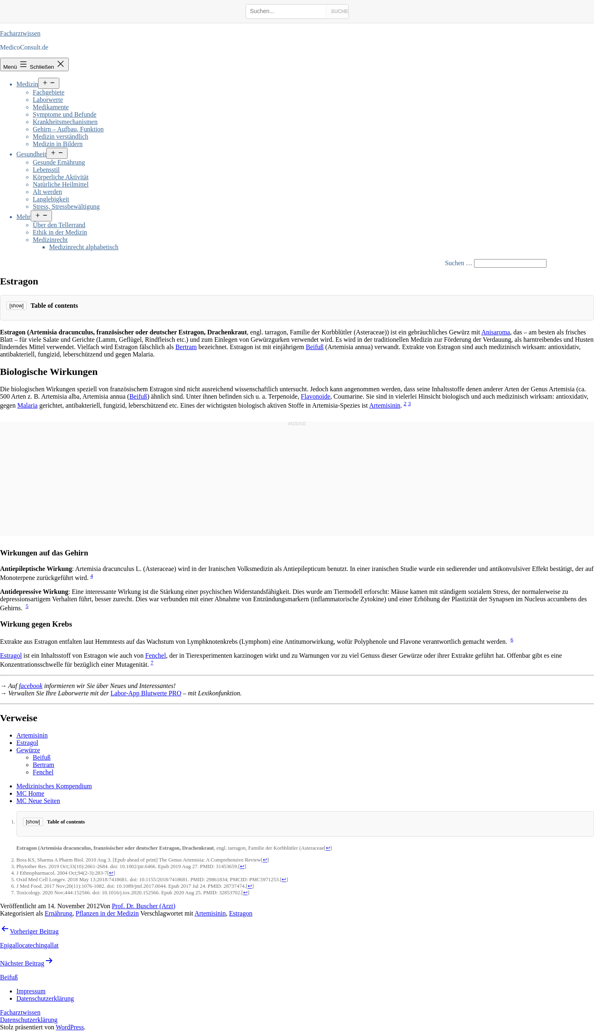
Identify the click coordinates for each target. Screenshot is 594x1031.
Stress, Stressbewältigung (66, 206)
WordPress (70, 1027)
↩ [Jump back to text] (328, 848)
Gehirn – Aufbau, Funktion (68, 129)
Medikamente (51, 107)
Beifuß (315, 346)
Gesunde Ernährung (59, 162)
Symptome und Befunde (65, 114)
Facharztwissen (20, 33)
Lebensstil (46, 169)
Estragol (11, 655)
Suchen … (458, 262)
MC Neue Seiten (38, 800)
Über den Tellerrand (59, 224)
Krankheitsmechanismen (65, 121)
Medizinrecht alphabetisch (83, 247)
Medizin (27, 84)
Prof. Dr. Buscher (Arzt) (143, 905)
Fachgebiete (48, 92)
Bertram (185, 346)
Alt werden (47, 191)
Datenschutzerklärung (28, 1019)
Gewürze (28, 750)
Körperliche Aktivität (60, 177)
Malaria (27, 405)
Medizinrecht (50, 239)
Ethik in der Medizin (60, 232)
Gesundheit (31, 154)
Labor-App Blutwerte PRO (146, 693)
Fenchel (155, 655)
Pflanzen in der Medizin (107, 913)
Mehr (23, 216)
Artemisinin (384, 405)
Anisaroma (495, 332)
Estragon (241, 913)
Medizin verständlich (60, 136)
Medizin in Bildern (58, 143)
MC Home (30, 793)
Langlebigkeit (51, 199)
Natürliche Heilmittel (60, 184)
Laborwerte (48, 99)
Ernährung (58, 913)
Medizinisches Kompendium (54, 786)
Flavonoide (315, 396)
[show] (16, 306)
